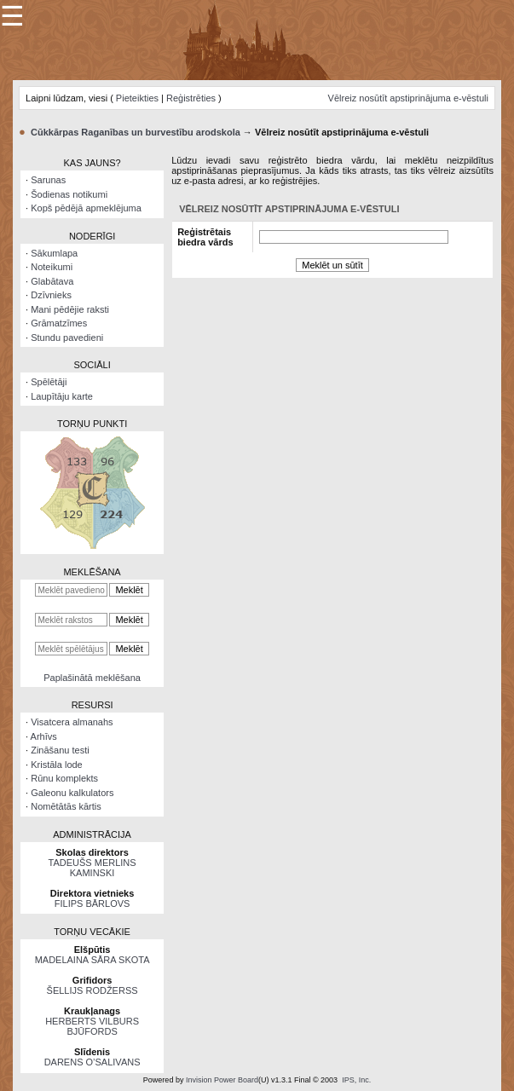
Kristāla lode (57, 764)
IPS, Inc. (356, 1080)
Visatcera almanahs (72, 722)
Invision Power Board (222, 1080)
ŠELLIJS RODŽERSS (92, 990)
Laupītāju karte (62, 396)
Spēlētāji (48, 382)
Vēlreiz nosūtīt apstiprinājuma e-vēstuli (408, 98)
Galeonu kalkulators (72, 793)
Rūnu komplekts (64, 778)
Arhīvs (44, 736)
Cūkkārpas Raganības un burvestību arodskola (135, 132)
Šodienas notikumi (69, 194)
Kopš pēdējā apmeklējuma (86, 208)
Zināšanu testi (60, 750)
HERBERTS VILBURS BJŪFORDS (92, 1026)
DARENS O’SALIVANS (92, 1062)
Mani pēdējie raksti (70, 309)
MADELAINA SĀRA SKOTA (92, 960)
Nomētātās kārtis (66, 806)
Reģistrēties (191, 98)
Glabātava (52, 281)
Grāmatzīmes (59, 323)
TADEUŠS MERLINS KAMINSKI (92, 867)
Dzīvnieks (51, 295)
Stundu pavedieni (67, 337)
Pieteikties (137, 98)
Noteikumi (51, 267)
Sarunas (48, 180)
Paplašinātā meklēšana (92, 677)
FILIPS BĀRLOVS (92, 903)
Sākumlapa (54, 253)
